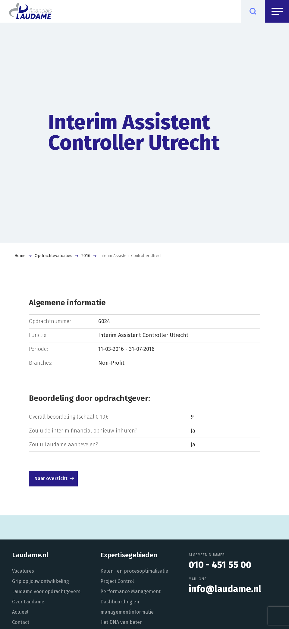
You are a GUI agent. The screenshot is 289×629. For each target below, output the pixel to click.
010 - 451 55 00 (220, 564)
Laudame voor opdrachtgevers (46, 591)
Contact (20, 622)
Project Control (117, 581)
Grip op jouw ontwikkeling (40, 581)
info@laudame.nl (225, 588)
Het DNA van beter (121, 622)
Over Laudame (28, 602)
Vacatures (23, 571)
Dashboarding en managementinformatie (127, 607)
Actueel (20, 612)
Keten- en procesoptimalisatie (134, 571)
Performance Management (130, 591)
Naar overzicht (51, 478)
